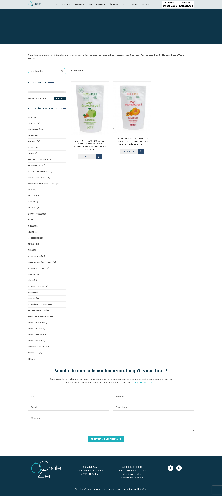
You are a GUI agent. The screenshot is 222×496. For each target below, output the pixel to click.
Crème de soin (34, 256)
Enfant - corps (35, 328)
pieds (30, 250)
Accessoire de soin (37, 310)
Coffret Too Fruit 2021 (38, 171)
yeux (30, 117)
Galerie (134, 4)
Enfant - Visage (35, 340)
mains (30, 220)
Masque (31, 274)
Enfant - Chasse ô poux (39, 316)
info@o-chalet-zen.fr (144, 382)
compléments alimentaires (40, 304)
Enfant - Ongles (35, 214)
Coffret (32, 147)
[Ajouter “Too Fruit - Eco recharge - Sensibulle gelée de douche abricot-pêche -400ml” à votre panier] (141, 151)
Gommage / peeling (36, 268)
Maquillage (33, 129)
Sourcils (32, 123)
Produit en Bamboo (37, 177)
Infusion (32, 135)
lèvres (31, 202)
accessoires (34, 238)
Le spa (56, 4)
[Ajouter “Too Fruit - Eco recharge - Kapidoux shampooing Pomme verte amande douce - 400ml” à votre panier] (99, 156)
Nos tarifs (79, 4)
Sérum (31, 280)
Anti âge (32, 196)
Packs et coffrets (36, 347)
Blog (125, 4)
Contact (145, 4)
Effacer (31, 359)
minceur (32, 298)
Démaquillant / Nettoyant (40, 262)
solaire (31, 292)
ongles (31, 226)
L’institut (66, 4)
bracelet (32, 208)
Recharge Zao (34, 165)
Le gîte (90, 4)
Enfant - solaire (35, 335)
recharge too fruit (38, 159)
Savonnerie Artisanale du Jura (42, 183)
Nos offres (101, 4)
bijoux (31, 244)
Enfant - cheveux (36, 322)
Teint (30, 153)
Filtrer (60, 98)
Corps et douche (36, 286)
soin (30, 190)
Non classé (33, 353)
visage (31, 232)
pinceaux (32, 141)
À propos (114, 4)
